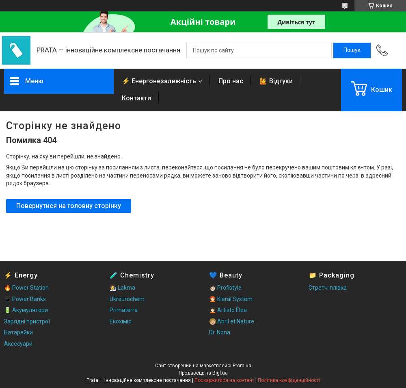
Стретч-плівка (328, 287)
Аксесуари (18, 343)
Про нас (230, 81)
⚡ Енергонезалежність (159, 81)
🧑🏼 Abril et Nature (231, 321)
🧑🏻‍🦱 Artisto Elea (228, 310)
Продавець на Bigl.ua (203, 373)
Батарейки (18, 332)
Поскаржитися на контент (224, 380)
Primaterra (124, 310)
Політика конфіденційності (289, 380)
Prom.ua (242, 365)
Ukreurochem (127, 299)
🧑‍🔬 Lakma (122, 287)
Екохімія (121, 321)
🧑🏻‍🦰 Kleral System (231, 299)
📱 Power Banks (25, 299)
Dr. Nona (219, 332)
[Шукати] (352, 50)
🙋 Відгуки (276, 81)
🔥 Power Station (26, 287)
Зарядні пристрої (27, 321)
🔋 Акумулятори (26, 310)
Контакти (136, 98)
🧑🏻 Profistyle (225, 287)
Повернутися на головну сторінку (68, 206)
